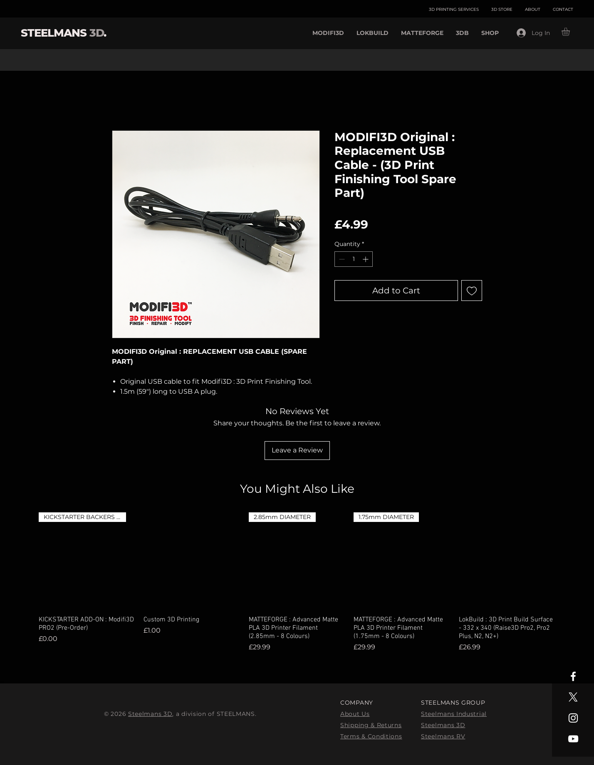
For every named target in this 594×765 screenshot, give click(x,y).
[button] (570, 31)
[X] (573, 697)
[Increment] (366, 259)
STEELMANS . (63, 33)
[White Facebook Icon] (573, 676)
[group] (297, 582)
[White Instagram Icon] (573, 718)
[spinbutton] (353, 259)
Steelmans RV (443, 736)
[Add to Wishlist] (471, 290)
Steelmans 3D (150, 714)
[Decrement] (341, 259)
